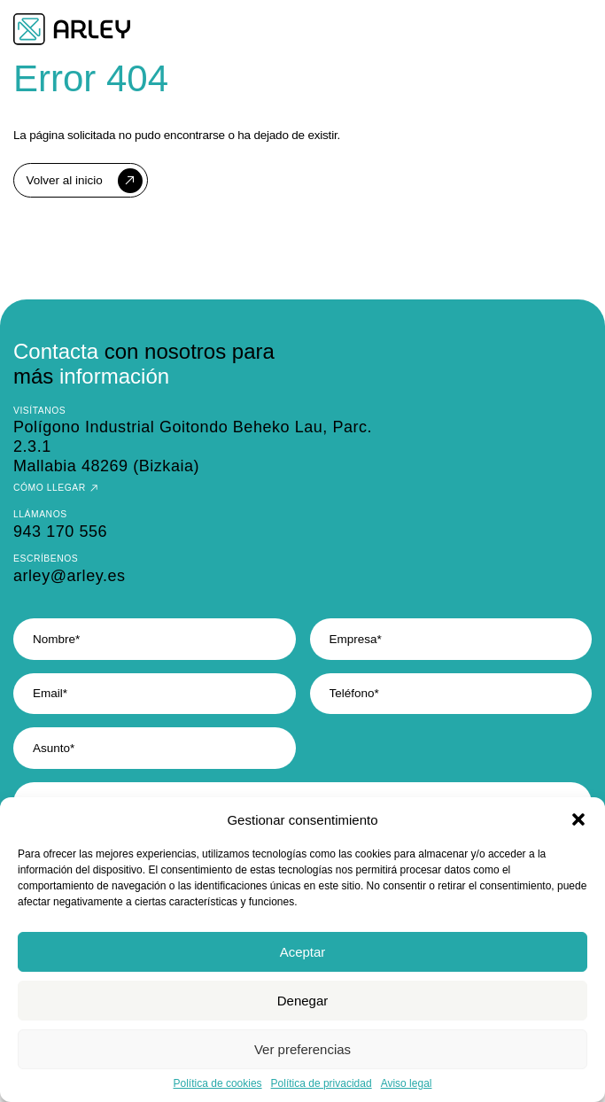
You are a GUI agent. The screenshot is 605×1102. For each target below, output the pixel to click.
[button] (578, 819)
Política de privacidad (321, 1083)
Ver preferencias (302, 1049)
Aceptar (303, 951)
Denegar (303, 1000)
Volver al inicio (65, 180)
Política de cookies (218, 1083)
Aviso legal (406, 1083)
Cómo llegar (49, 488)
